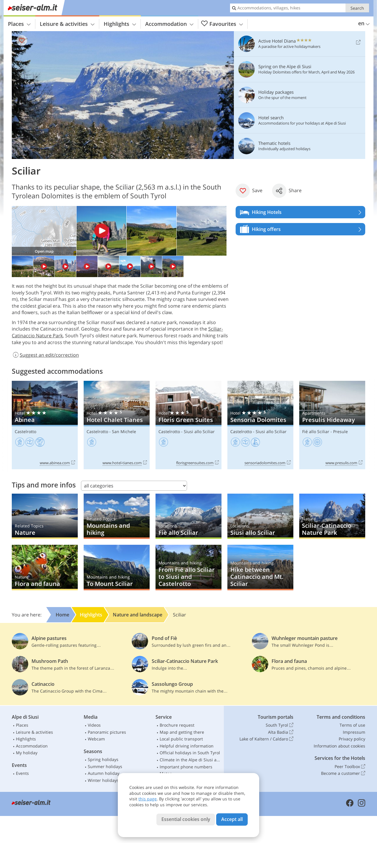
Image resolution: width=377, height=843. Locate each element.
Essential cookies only (185, 819)
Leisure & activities (67, 23)
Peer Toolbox (350, 767)
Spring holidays (103, 759)
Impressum (354, 732)
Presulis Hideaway (332, 425)
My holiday (26, 752)
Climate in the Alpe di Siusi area (190, 759)
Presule (340, 431)
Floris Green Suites (188, 425)
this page (147, 799)
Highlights (120, 23)
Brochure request (177, 725)
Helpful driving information (187, 746)
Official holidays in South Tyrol (190, 752)
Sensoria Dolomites (260, 425)
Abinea (45, 425)
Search (357, 8)
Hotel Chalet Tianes (117, 425)
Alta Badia (280, 732)
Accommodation (169, 23)
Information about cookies (339, 746)
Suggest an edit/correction (45, 355)
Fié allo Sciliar (315, 431)
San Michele (124, 431)
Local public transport (181, 739)
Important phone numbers (186, 767)
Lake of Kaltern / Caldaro (266, 739)
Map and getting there (182, 732)
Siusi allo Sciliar (199, 431)
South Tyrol (279, 725)
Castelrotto (25, 431)
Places (19, 23)
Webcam (96, 739)
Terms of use (352, 725)
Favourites (222, 24)
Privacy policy (352, 739)
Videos (94, 725)
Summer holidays (105, 766)
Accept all (232, 819)
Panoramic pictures (107, 732)
